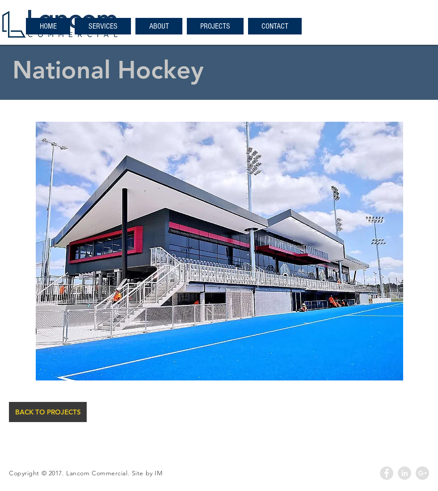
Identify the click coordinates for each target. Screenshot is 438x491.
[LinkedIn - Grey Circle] (404, 473)
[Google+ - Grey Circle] (422, 473)
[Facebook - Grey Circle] (386, 473)
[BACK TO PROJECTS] (48, 412)
